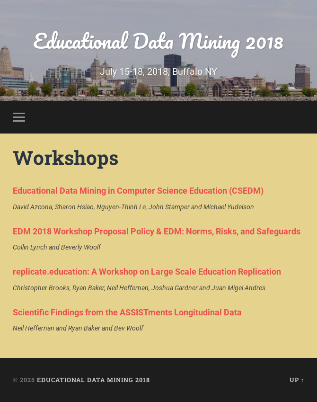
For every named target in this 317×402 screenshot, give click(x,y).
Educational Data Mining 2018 (158, 40)
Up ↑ (297, 380)
